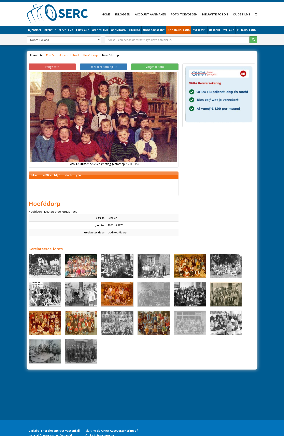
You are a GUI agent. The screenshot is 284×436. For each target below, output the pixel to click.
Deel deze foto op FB (103, 67)
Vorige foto (52, 67)
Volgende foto (155, 67)
